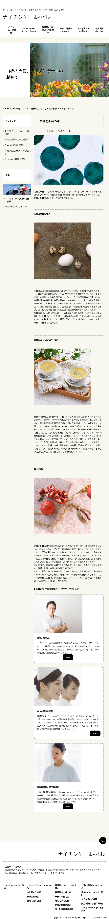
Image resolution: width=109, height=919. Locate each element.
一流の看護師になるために (66, 29)
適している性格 (62, 901)
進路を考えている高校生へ (84, 29)
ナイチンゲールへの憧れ (11, 30)
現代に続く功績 (34, 901)
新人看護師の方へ (99, 29)
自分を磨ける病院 (15, 145)
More (67, 657)
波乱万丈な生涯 (34, 892)
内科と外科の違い (63, 905)
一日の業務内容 (62, 896)
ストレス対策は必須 (16, 159)
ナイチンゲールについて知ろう (29, 29)
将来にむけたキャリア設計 (92, 893)
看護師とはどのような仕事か (48, 30)
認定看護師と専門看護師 (18, 139)
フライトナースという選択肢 (92, 909)
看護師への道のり (63, 892)
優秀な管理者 (43, 638)
